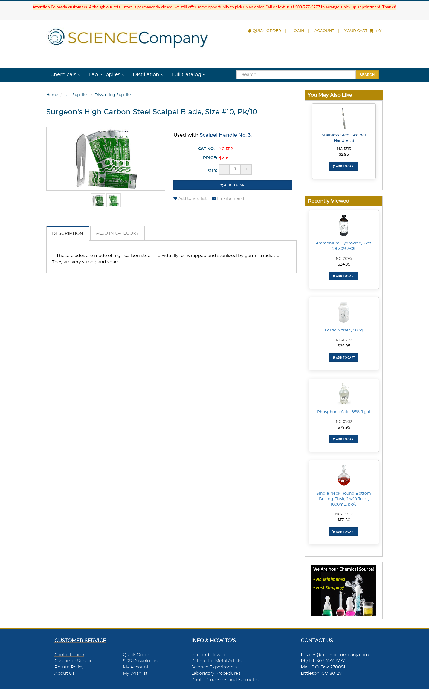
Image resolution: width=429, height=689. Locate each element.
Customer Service (73, 661)
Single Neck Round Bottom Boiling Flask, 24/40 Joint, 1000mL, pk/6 (344, 499)
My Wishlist (135, 673)
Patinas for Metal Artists (216, 661)
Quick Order (264, 31)
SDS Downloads (140, 661)
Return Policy (68, 667)
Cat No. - (207, 149)
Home (52, 95)
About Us (64, 673)
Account (324, 31)
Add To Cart (343, 166)
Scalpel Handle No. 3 (225, 135)
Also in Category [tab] (117, 233)
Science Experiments (214, 667)
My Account (136, 667)
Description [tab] (67, 233)
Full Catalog (186, 74)
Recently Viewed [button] (328, 201)
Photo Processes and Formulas (225, 680)
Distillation (146, 74)
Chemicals (63, 74)
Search (367, 74)
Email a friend (228, 199)
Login (297, 31)
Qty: (212, 170)
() (363, 31)
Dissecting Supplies (113, 95)
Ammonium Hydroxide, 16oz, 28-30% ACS (344, 246)
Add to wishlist (190, 199)
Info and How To (209, 655)
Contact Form (69, 655)
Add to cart (233, 185)
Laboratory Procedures (215, 673)
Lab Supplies (104, 74)
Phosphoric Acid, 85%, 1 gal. (344, 412)
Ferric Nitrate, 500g (344, 330)
